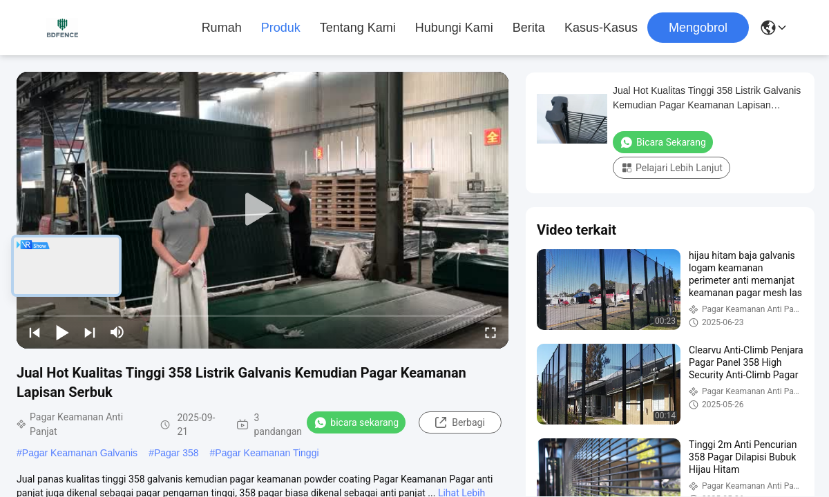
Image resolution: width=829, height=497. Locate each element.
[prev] (34, 332)
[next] (90, 332)
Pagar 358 (176, 452)
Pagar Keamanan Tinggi (266, 452)
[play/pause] (62, 332)
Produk (281, 27)
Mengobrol (698, 28)
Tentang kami (358, 27)
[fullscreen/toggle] (490, 332)
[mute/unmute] (117, 332)
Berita (529, 27)
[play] (262, 210)
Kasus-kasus (601, 27)
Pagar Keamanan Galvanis (79, 452)
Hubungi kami (454, 27)
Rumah (222, 27)
